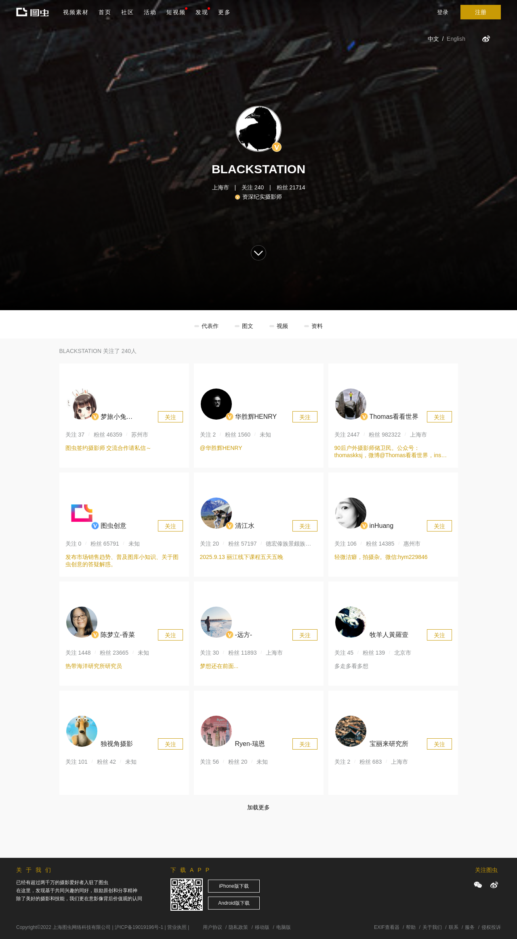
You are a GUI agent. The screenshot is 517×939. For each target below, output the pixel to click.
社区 (127, 12)
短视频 (176, 12)
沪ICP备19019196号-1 (139, 927)
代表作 (210, 326)
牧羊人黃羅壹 (389, 634)
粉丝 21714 (291, 187)
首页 (105, 12)
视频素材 (76, 12)
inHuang (382, 525)
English (456, 39)
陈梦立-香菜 (118, 634)
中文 (433, 39)
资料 (317, 326)
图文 (247, 326)
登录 (442, 12)
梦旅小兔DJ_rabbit (114, 417)
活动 (150, 12)
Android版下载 (233, 903)
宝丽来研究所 (389, 743)
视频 (282, 326)
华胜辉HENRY (256, 416)
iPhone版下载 (233, 886)
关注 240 (253, 187)
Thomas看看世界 (394, 416)
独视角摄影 (117, 743)
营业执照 (177, 927)
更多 (224, 12)
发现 (202, 11)
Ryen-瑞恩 (250, 743)
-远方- (243, 634)
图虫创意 (113, 525)
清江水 (244, 525)
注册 (480, 12)
